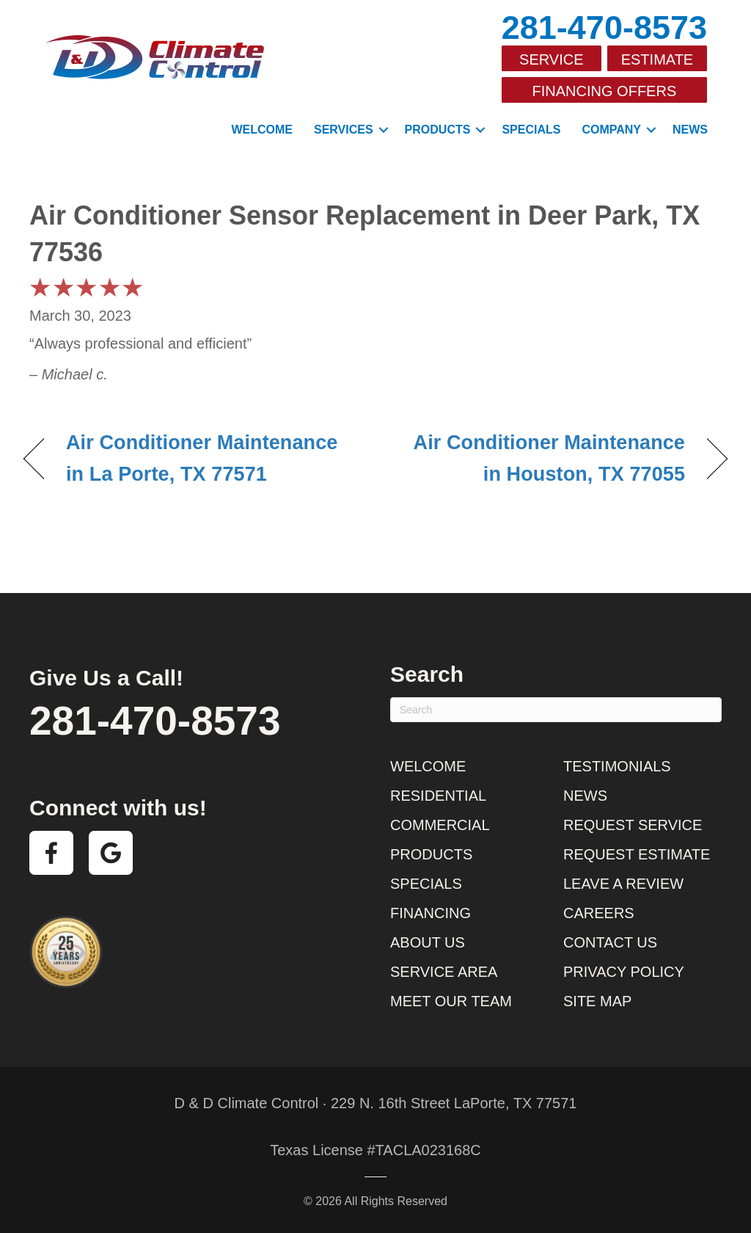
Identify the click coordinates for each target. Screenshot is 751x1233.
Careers (598, 913)
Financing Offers (604, 91)
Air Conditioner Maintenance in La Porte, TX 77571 (201, 458)
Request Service (632, 825)
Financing (430, 913)
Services (343, 129)
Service (551, 59)
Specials (531, 129)
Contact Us (610, 942)
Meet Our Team (451, 1001)
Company (611, 129)
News (690, 129)
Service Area (443, 972)
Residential (438, 796)
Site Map (597, 1001)
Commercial (440, 825)
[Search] (556, 709)
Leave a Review (623, 884)
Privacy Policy (623, 972)
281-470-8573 (604, 27)
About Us (427, 942)
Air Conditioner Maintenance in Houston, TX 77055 (540, 458)
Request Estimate (636, 854)
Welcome (262, 129)
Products (438, 129)
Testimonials (617, 766)
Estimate (657, 59)
